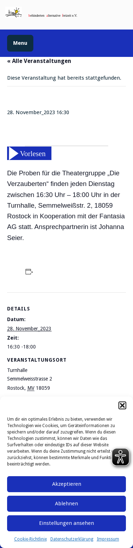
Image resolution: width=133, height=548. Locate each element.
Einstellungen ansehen (66, 523)
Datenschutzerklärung (71, 539)
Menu (20, 43)
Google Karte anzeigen (76, 388)
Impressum (108, 539)
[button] (122, 405)
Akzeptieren (66, 484)
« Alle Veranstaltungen (39, 61)
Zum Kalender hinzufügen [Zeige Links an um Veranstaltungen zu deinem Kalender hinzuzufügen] (67, 273)
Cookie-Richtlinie (30, 539)
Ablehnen (66, 503)
